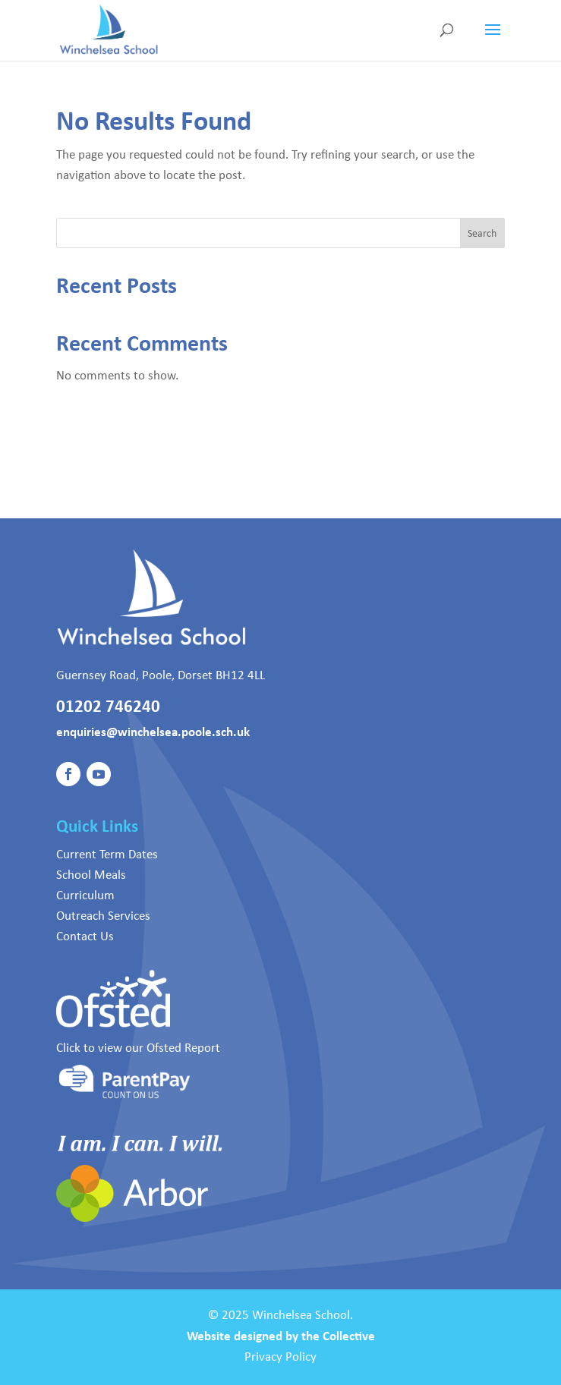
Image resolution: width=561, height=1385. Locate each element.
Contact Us (85, 935)
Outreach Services (103, 915)
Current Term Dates (107, 853)
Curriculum (85, 894)
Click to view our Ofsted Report (138, 1047)
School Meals (91, 874)
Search (482, 233)
